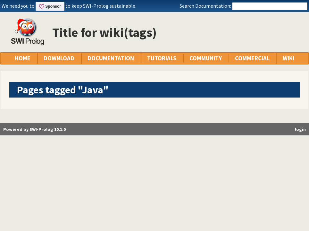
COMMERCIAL (252, 58)
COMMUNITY (205, 58)
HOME (22, 58)
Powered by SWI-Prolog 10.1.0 (34, 129)
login (300, 129)
